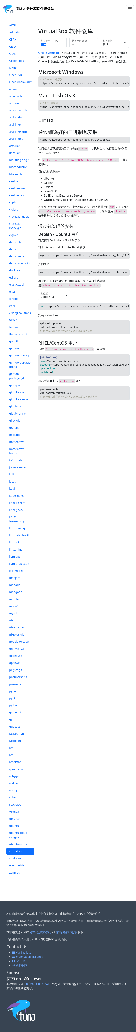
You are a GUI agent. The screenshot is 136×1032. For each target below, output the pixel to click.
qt (10, 719)
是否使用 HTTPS (49, 40)
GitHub (18, 961)
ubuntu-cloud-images (18, 835)
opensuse (15, 656)
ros (11, 748)
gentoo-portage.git (16, 376)
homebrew (16, 442)
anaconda (15, 96)
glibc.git (14, 421)
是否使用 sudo (79, 40)
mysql (13, 613)
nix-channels (17, 627)
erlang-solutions (20, 313)
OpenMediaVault (20, 82)
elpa (12, 292)
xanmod (14, 872)
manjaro (14, 578)
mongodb (15, 592)
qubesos (15, 726)
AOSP (12, 25)
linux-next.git (18, 528)
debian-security (19, 263)
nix (11, 620)
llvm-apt (14, 556)
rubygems (16, 776)
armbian (14, 146)
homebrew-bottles (16, 451)
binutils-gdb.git (19, 160)
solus (12, 797)
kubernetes (16, 496)
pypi (12, 698)
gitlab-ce (15, 406)
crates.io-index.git (15, 226)
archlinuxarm (18, 132)
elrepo (13, 299)
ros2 (12, 755)
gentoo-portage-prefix (20, 365)
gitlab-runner (18, 413)
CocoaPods (16, 61)
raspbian (15, 741)
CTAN (12, 54)
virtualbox (15, 851)
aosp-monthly (18, 110)
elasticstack (16, 285)
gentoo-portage (19, 355)
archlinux (15, 124)
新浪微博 (19, 965)
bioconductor (18, 167)
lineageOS (16, 510)
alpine (13, 89)
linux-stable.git (19, 535)
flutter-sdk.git (18, 334)
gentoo (14, 348)
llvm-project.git (19, 564)
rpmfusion (16, 769)
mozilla (14, 599)
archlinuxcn (17, 139)
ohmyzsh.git (17, 649)
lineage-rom (17, 503)
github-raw (16, 392)
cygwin (13, 235)
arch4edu (15, 117)
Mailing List (21, 952)
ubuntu (14, 826)
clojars (13, 209)
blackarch (15, 174)
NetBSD (14, 68)
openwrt (14, 663)
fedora (13, 327)
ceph (12, 202)
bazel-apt (15, 153)
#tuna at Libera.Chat (27, 957)
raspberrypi (17, 734)
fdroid (13, 320)
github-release (19, 399)
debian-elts (16, 256)
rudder (13, 783)
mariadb (14, 585)
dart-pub (15, 242)
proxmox (15, 684)
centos (13, 181)
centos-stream (18, 188)
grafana (14, 428)
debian (13, 249)
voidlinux (15, 858)
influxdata (15, 460)
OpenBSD (15, 75)
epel (12, 306)
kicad (12, 481)
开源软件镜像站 (28, 8)
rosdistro (15, 762)
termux (14, 811)
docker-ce (15, 270)
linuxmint (15, 549)
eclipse (13, 277)
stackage (15, 804)
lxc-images (16, 571)
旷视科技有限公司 (37, 984)
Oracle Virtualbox (49, 53)
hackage (14, 435)
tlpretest (14, 819)
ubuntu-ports (18, 844)
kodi (12, 489)
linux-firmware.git (17, 519)
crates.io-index (19, 217)
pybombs (15, 691)
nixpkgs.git (16, 634)
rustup (13, 790)
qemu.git (15, 712)
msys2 (13, 606)
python (14, 705)
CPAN (12, 39)
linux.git (14, 542)
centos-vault (17, 195)
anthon (14, 103)
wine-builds (16, 865)
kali (11, 474)
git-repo (14, 385)
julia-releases (18, 467)
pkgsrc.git (15, 670)
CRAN (13, 47)
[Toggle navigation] (130, 8)
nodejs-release (19, 641)
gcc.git (13, 341)
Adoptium (15, 32)
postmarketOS (18, 677)
